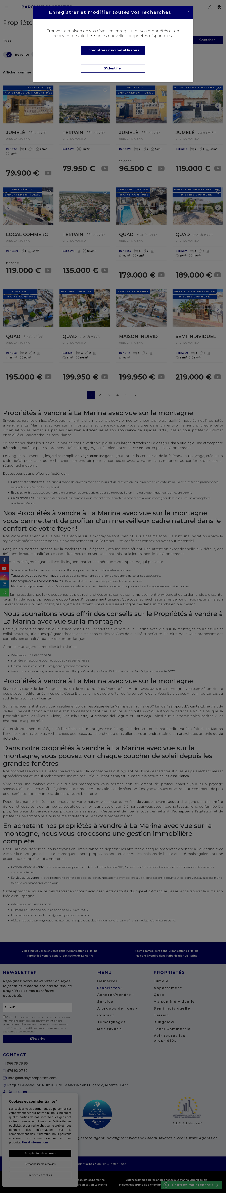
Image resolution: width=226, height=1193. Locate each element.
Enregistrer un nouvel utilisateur (113, 50)
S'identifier (113, 68)
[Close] (188, 11)
